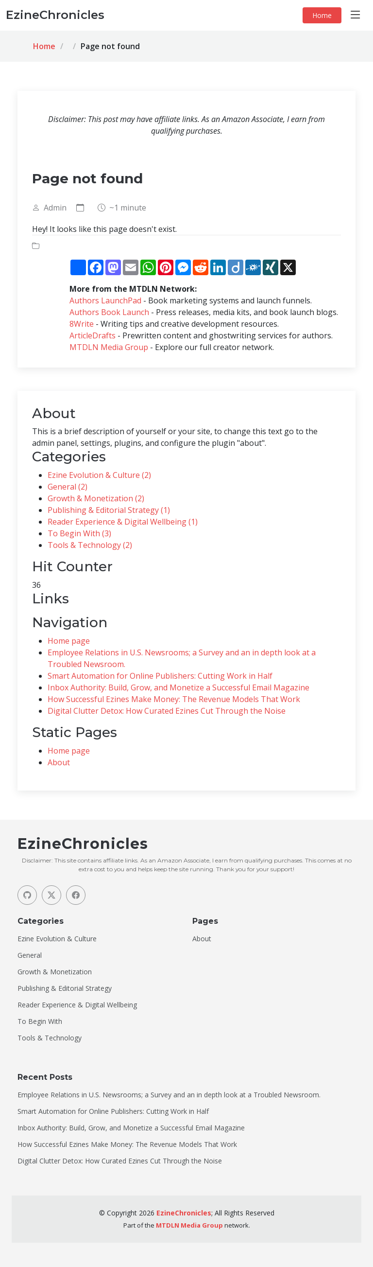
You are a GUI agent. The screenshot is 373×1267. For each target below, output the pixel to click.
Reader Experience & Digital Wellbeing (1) (123, 521)
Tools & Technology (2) (90, 545)
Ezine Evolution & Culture (57, 938)
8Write (81, 323)
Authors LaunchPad (105, 300)
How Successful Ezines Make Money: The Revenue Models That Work (174, 699)
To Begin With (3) (79, 533)
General (29, 955)
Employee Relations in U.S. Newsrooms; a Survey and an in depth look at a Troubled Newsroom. (169, 1094)
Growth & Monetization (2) (96, 498)
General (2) (67, 486)
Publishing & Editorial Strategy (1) (109, 510)
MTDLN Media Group (108, 347)
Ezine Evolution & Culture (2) (99, 475)
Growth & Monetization (54, 971)
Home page (69, 640)
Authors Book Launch (109, 312)
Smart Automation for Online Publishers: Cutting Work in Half (160, 675)
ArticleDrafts (92, 335)
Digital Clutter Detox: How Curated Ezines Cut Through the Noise (167, 710)
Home (322, 15)
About (59, 762)
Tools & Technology (49, 1038)
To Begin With (39, 1021)
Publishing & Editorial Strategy (64, 988)
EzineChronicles (183, 1212)
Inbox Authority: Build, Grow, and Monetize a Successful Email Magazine (178, 687)
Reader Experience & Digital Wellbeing (77, 1005)
